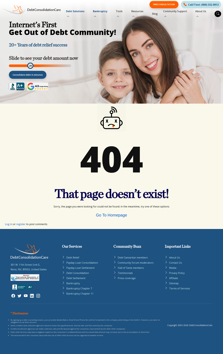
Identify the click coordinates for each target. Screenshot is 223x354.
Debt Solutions (75, 11)
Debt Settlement (75, 278)
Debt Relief (72, 257)
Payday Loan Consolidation (82, 262)
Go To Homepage (111, 215)
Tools (119, 11)
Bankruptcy (100, 11)
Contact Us (175, 262)
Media (172, 268)
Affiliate (173, 278)
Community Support (175, 11)
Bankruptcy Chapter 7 (79, 288)
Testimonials (125, 273)
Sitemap (174, 283)
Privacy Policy (177, 273)
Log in (8, 224)
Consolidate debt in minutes (28, 74)
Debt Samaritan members (133, 257)
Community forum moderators (136, 262)
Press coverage (127, 278)
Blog (155, 13)
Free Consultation (164, 4)
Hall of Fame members (131, 268)
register (21, 224)
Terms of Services (179, 288)
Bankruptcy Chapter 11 (79, 293)
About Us (200, 11)
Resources (137, 11)
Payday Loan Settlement (80, 268)
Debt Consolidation (77, 273)
